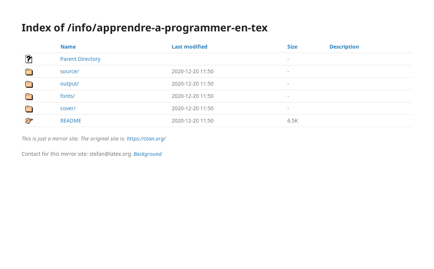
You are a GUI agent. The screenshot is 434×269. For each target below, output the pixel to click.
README (70, 120)
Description (344, 46)
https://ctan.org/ (146, 138)
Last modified (189, 46)
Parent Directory (80, 58)
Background (148, 153)
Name (68, 46)
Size (292, 46)
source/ (69, 71)
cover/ (68, 108)
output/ (69, 83)
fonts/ (67, 95)
